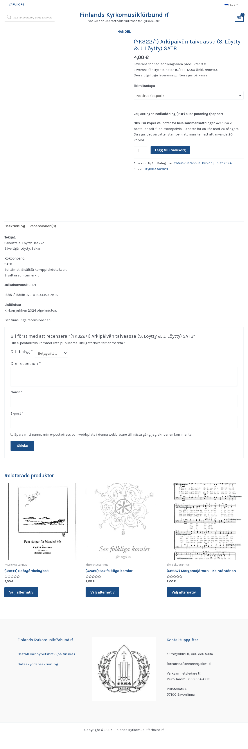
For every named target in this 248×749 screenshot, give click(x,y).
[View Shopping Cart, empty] (239, 17)
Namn (17, 391)
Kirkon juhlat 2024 (213, 162)
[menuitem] (232, 5)
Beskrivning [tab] (13, 226)
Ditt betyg (22, 351)
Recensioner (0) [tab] (40, 226)
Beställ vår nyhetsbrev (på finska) (44, 654)
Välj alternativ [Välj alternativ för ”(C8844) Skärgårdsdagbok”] (22, 590)
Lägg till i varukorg (169, 150)
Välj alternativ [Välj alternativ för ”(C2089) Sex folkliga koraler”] (103, 590)
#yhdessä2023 (156, 168)
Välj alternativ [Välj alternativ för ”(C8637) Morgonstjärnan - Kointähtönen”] (184, 590)
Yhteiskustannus (186, 162)
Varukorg (15, 4)
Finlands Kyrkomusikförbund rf (124, 14)
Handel (124, 31)
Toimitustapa (144, 86)
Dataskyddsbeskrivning (36, 664)
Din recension (26, 362)
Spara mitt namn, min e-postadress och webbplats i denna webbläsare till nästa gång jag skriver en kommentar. (103, 432)
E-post (17, 412)
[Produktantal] (140, 150)
